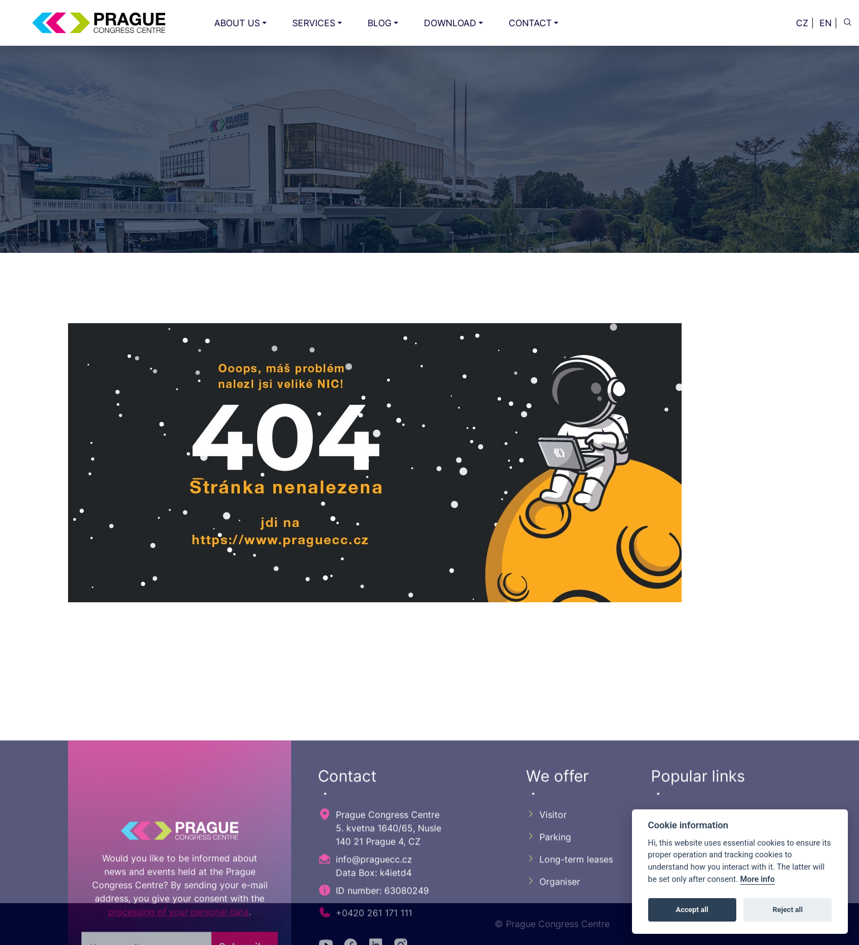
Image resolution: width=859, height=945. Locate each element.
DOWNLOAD (450, 22)
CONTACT (530, 22)
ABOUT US (237, 22)
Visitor (546, 931)
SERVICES (313, 22)
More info (757, 879)
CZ (802, 22)
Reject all (788, 909)
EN (825, 22)
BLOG (380, 22)
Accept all (692, 909)
